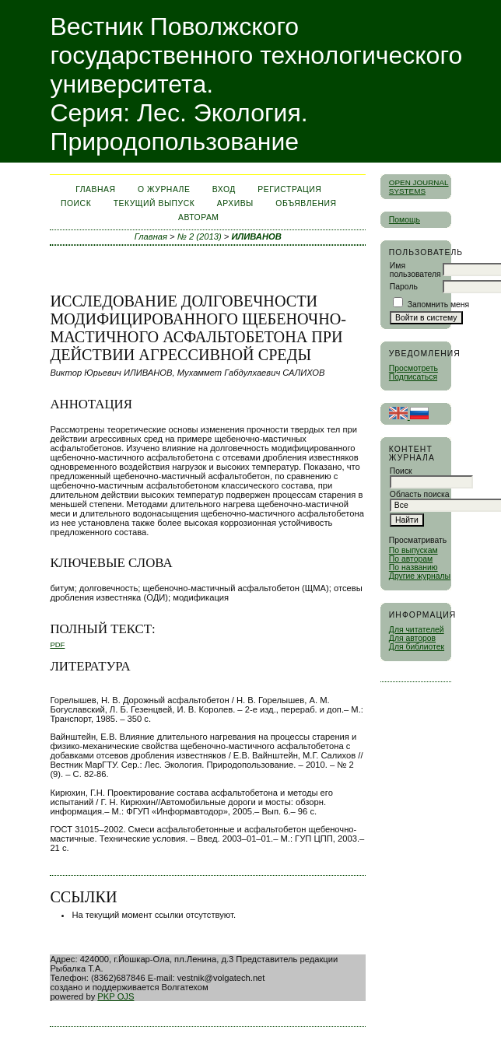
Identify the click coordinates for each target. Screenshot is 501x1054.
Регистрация (289, 189)
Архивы (235, 203)
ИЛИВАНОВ (256, 236)
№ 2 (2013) (199, 236)
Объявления (305, 203)
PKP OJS (115, 996)
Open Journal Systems (419, 186)
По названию (413, 567)
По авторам (411, 559)
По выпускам (413, 550)
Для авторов (412, 638)
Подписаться (413, 377)
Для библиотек (416, 647)
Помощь (404, 219)
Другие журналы (419, 576)
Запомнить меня (439, 304)
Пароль (404, 286)
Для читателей (416, 629)
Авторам (198, 217)
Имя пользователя (415, 269)
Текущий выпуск (154, 203)
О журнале (164, 189)
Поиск (76, 203)
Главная (95, 189)
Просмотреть (413, 368)
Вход (224, 189)
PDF (57, 644)
